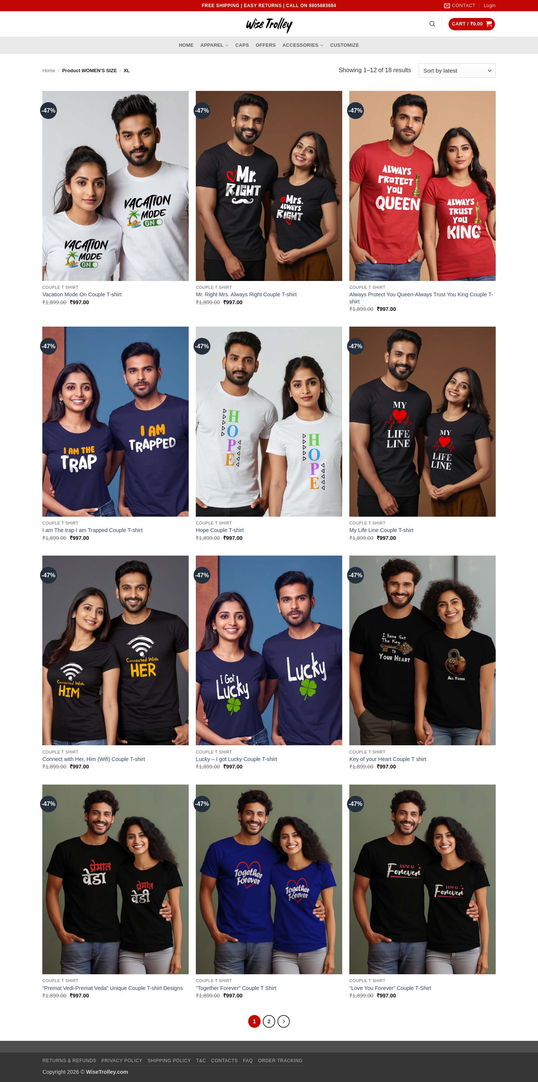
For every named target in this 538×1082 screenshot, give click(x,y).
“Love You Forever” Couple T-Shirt (390, 988)
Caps (242, 45)
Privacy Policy (121, 1060)
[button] (489, 5)
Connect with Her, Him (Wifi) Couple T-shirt (93, 759)
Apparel (214, 45)
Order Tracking (280, 1060)
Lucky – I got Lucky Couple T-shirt (236, 759)
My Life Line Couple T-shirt (381, 530)
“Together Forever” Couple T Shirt (236, 988)
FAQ (248, 1060)
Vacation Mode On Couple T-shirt (81, 294)
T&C (201, 1060)
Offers (266, 45)
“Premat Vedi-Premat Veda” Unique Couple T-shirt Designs (112, 988)
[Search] (432, 24)
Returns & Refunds (70, 1060)
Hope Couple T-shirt (220, 530)
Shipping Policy (169, 1060)
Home (186, 45)
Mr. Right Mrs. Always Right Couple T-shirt (246, 294)
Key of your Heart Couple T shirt (387, 759)
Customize (344, 45)
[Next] (283, 1021)
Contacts (224, 1060)
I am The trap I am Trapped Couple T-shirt (92, 530)
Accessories (303, 45)
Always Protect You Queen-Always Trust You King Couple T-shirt (421, 298)
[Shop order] (457, 70)
